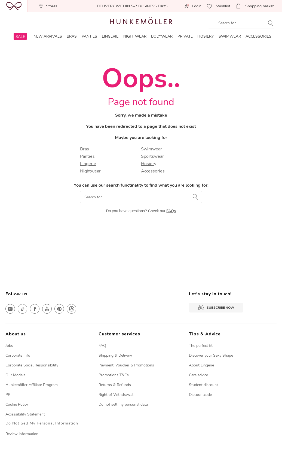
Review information (21, 433)
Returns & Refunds (115, 384)
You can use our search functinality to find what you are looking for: (141, 185)
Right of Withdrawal (116, 394)
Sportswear (152, 156)
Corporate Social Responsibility (31, 365)
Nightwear (90, 171)
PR (7, 394)
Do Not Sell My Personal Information (41, 423)
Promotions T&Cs (114, 375)
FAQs (171, 211)
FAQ (102, 345)
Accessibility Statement (25, 414)
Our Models (15, 375)
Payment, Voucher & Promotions (126, 365)
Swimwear (151, 149)
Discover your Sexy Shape (211, 355)
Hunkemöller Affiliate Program (31, 384)
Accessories (153, 171)
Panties (87, 156)
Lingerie (88, 164)
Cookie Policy (16, 404)
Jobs (9, 345)
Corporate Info (17, 355)
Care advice (198, 375)
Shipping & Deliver (114, 355)
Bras (84, 149)
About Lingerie (201, 365)
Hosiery (148, 164)
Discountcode (200, 394)
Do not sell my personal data (123, 404)
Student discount (203, 384)
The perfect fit (201, 345)
